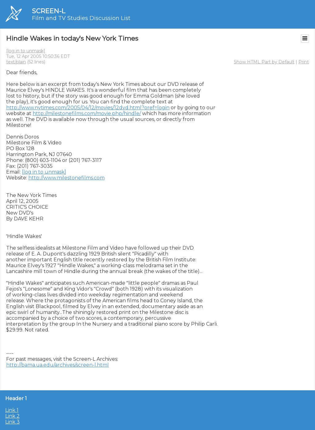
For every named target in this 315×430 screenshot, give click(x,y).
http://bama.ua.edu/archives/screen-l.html (57, 365)
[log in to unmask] (25, 51)
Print (303, 62)
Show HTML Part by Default (264, 62)
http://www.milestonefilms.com (66, 178)
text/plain (16, 62)
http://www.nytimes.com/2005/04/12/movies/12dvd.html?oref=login (87, 108)
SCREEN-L (48, 11)
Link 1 (11, 410)
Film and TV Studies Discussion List (81, 18)
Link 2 (12, 416)
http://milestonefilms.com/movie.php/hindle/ (87, 113)
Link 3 (12, 422)
